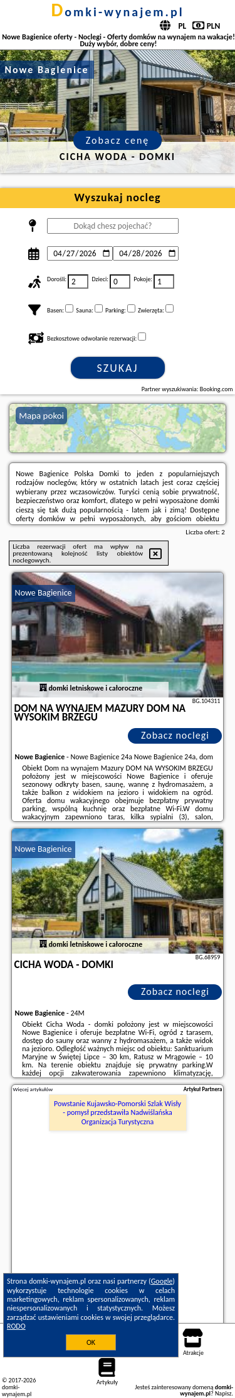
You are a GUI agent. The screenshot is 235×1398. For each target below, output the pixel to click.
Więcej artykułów (33, 1089)
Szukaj (117, 368)
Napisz (223, 1393)
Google (162, 1281)
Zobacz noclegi (175, 735)
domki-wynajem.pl (117, 11)
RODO (16, 1326)
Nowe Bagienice (43, 592)
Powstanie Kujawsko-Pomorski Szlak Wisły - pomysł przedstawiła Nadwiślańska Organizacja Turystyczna (117, 1112)
